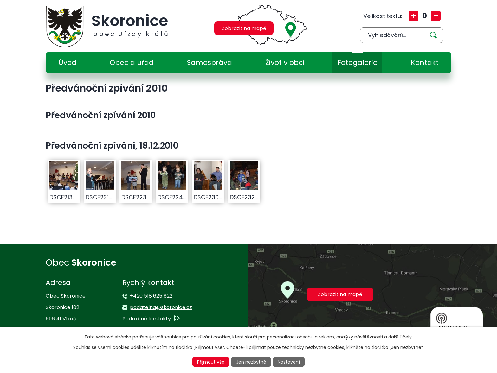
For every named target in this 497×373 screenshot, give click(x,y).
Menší (436, 16)
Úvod (67, 62)
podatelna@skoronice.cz (161, 307)
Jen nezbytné (251, 362)
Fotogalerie (358, 62)
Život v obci (284, 62)
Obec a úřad (132, 62)
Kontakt (425, 62)
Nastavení (289, 362)
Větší (413, 16)
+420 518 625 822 (151, 296)
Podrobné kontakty (146, 318)
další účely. (400, 337)
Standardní (424, 16)
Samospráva (209, 62)
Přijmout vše (210, 362)
